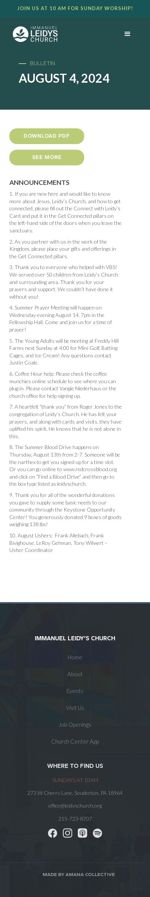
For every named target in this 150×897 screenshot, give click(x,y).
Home (75, 657)
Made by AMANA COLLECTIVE (79, 874)
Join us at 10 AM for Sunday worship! (75, 8)
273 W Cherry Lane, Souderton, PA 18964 (75, 793)
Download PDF (47, 136)
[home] (54, 34)
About (75, 674)
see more (47, 157)
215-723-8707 (75, 818)
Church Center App (75, 741)
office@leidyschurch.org (75, 805)
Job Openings (75, 724)
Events (75, 690)
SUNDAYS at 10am (75, 780)
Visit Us (75, 707)
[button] (127, 34)
